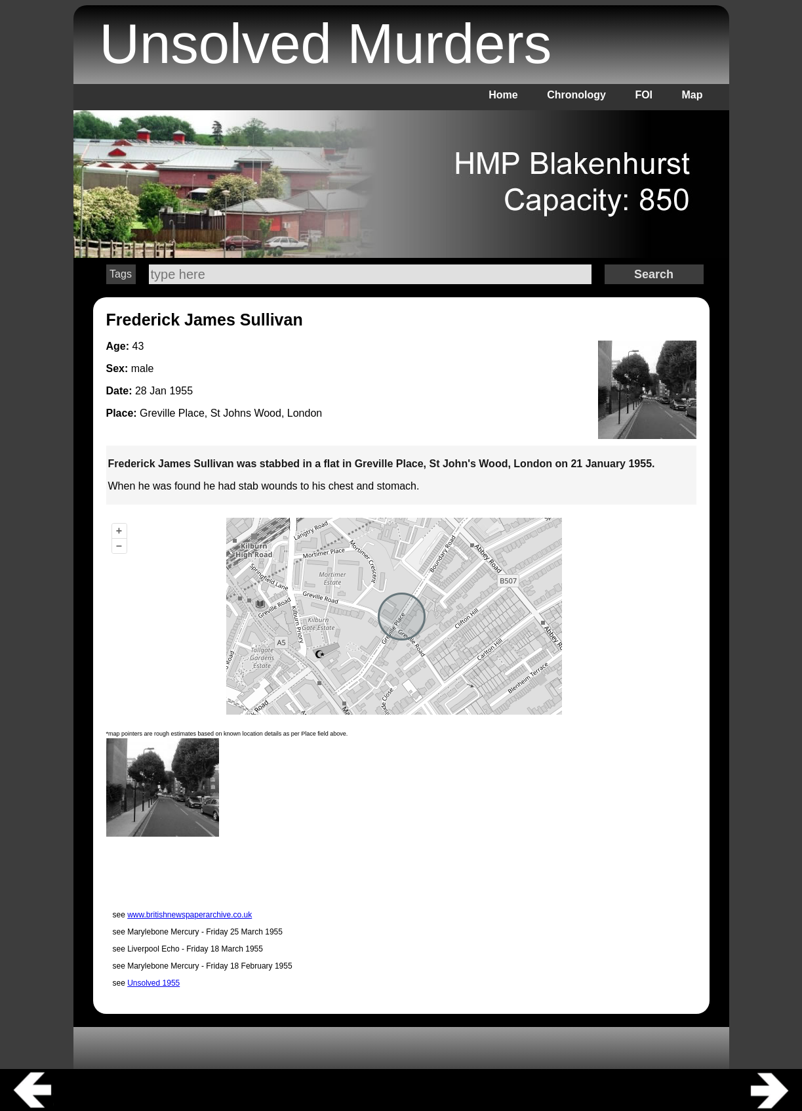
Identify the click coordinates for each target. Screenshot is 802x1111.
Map (692, 94)
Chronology (576, 94)
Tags (121, 274)
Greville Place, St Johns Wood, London (231, 413)
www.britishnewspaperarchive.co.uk (189, 914)
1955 (181, 390)
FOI (643, 94)
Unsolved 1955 (153, 983)
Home (503, 94)
